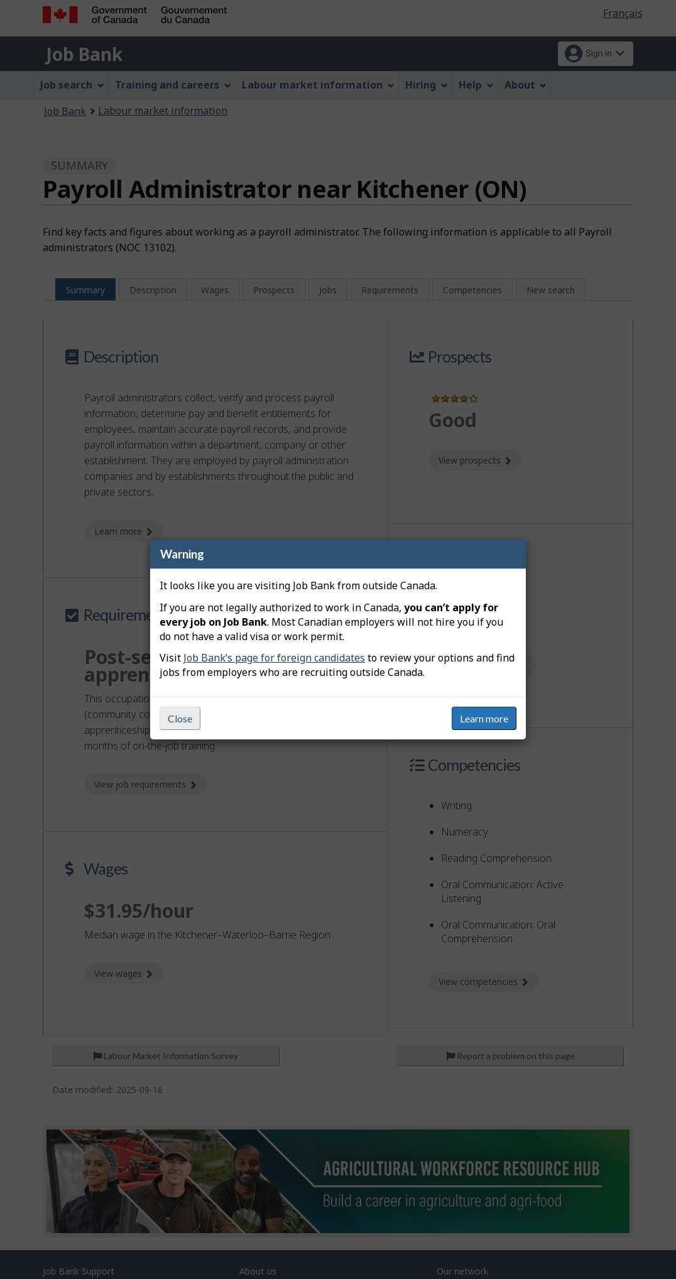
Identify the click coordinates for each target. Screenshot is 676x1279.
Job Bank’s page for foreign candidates (274, 658)
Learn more (484, 718)
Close (180, 718)
